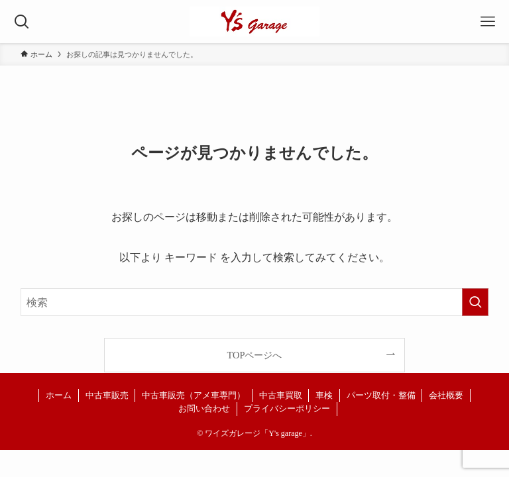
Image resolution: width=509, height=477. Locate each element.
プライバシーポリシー (287, 408)
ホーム (59, 395)
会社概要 (446, 395)
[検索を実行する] (475, 302)
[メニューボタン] (487, 21)
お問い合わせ (204, 408)
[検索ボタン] (21, 21)
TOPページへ (254, 355)
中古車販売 (107, 395)
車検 (324, 395)
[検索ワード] (255, 302)
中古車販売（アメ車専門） (193, 395)
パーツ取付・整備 (381, 395)
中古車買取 (280, 395)
